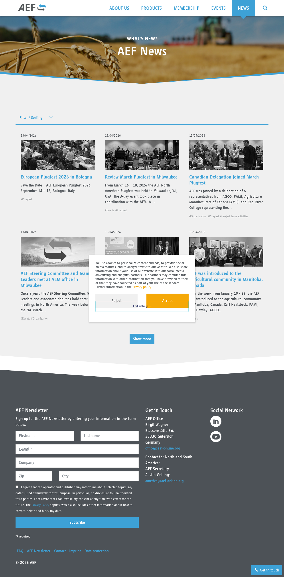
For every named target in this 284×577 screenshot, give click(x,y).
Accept (167, 300)
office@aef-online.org (163, 448)
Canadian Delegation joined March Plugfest (221, 182)
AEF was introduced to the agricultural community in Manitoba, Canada (219, 291)
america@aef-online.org (165, 480)
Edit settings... (142, 312)
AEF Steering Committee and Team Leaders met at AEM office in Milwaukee (56, 291)
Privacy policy (141, 287)
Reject (116, 300)
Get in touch (265, 568)
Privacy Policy (41, 505)
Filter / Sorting (32, 118)
